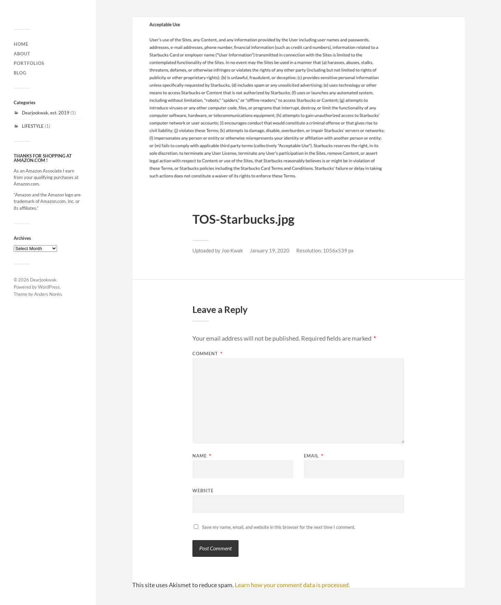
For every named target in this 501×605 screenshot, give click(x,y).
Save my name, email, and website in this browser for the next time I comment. (278, 527)
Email (313, 456)
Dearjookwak (43, 280)
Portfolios (29, 63)
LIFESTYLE (33, 126)
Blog (20, 72)
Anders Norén (48, 294)
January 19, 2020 (269, 250)
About (22, 53)
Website (203, 490)
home (21, 44)
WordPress (49, 287)
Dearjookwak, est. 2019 (45, 112)
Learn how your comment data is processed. (292, 585)
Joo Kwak (232, 250)
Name (201, 456)
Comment (207, 354)
